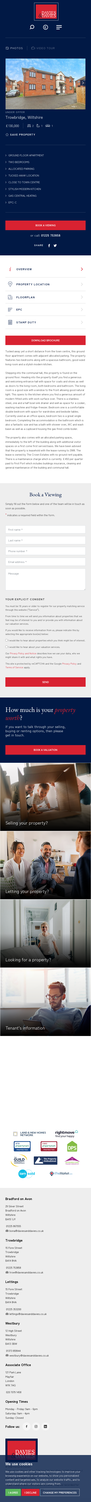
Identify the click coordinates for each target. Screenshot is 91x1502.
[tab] (14, 48)
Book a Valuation (45, 750)
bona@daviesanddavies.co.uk (26, 1231)
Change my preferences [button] (60, 1492)
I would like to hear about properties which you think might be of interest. (45, 640)
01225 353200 (13, 1309)
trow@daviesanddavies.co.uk (26, 1272)
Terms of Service (14, 667)
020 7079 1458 (13, 1392)
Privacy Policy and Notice (23, 653)
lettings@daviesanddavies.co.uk (28, 1314)
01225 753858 (51, 235)
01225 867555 (13, 1226)
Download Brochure (45, 340)
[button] (32, 27)
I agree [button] (13, 1492)
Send (45, 682)
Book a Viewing (45, 225)
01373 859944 (13, 1351)
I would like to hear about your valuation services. (32, 647)
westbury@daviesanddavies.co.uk (29, 1355)
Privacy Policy (69, 663)
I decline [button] (30, 1492)
